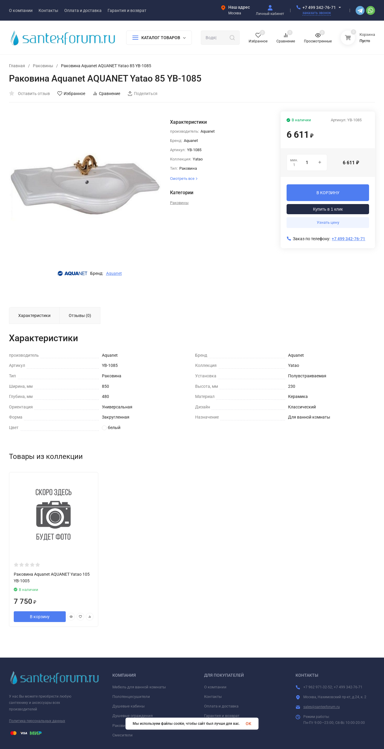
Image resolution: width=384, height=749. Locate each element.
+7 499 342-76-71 (319, 7)
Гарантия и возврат (221, 715)
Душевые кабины (128, 706)
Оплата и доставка (221, 706)
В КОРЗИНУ (327, 192)
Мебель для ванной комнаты (139, 687)
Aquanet (114, 273)
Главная (17, 66)
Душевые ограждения (132, 715)
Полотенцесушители (131, 696)
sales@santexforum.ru (321, 707)
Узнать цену (328, 222)
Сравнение (106, 93)
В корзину (40, 616)
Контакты (213, 696)
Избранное (71, 93)
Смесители (122, 735)
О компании (215, 687)
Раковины (43, 66)
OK (248, 723)
